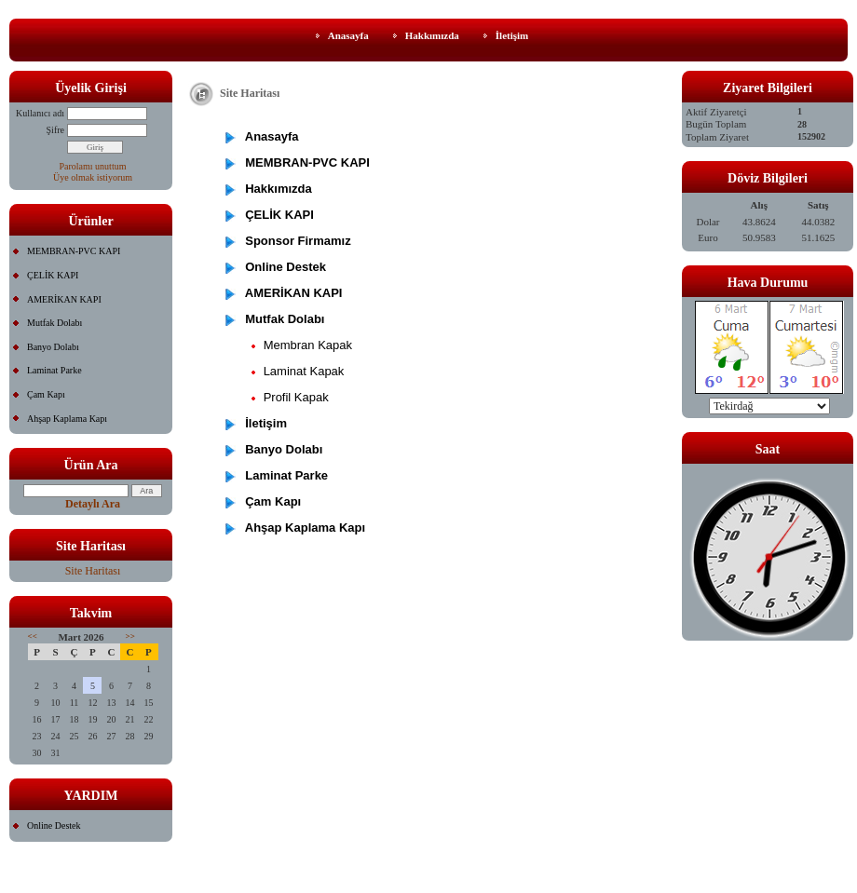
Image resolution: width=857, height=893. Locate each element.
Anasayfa (348, 35)
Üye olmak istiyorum (92, 177)
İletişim (512, 35)
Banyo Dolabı (53, 347)
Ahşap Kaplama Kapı (67, 418)
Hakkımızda (432, 35)
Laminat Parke (54, 370)
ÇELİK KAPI (52, 275)
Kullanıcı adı (40, 113)
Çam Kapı (46, 394)
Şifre (55, 130)
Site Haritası (93, 570)
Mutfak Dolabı (54, 323)
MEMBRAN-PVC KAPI (73, 251)
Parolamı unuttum (93, 166)
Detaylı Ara (92, 503)
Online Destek (54, 825)
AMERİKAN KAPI (64, 299)
